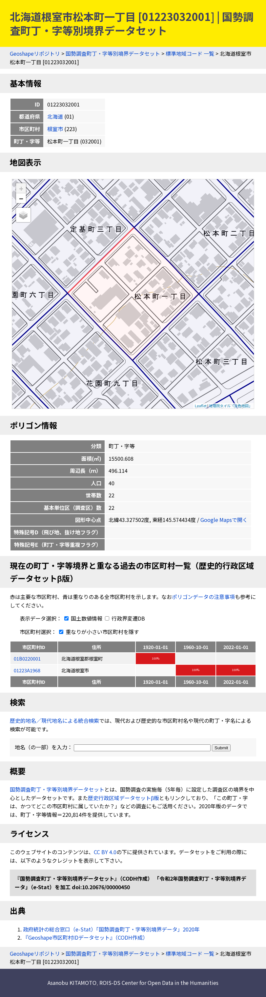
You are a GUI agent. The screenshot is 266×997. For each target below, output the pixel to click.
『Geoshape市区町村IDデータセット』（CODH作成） (85, 937)
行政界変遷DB (125, 618)
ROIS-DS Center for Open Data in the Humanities (158, 983)
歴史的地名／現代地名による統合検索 (54, 720)
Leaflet (201, 405)
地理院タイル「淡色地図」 (230, 405)
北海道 (55, 116)
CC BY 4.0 (105, 852)
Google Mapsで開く (224, 520)
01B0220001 (27, 658)
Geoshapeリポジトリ (35, 53)
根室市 (55, 129)
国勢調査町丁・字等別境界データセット (113, 53)
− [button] (21, 198)
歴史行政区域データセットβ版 (123, 798)
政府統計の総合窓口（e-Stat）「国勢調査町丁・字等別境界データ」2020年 (111, 929)
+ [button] (21, 188)
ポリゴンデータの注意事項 (203, 597)
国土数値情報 (83, 618)
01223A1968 (27, 670)
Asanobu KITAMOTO (72, 983)
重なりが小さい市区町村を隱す (97, 632)
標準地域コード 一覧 (190, 53)
